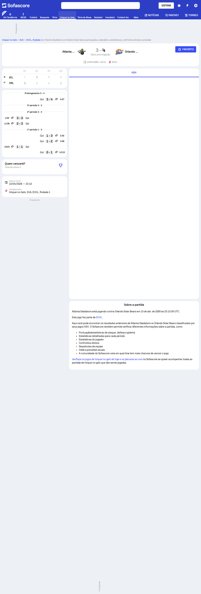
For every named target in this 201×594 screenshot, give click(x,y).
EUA (22, 40)
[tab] (134, 72)
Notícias (152, 15)
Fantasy (172, 15)
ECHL (34, 40)
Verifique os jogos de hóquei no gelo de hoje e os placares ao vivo (107, 359)
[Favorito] (185, 49)
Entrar (166, 5)
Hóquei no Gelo (9, 40)
